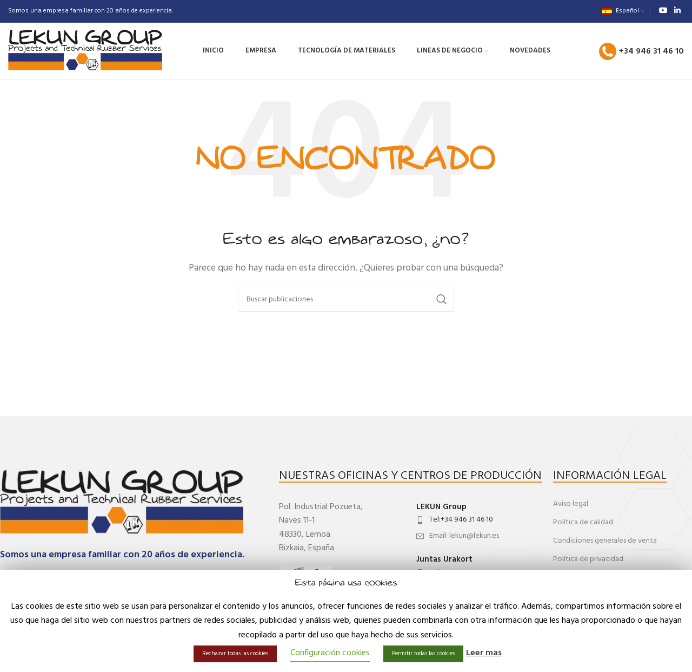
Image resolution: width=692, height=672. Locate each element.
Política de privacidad (588, 559)
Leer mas (484, 653)
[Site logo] (85, 51)
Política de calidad (583, 522)
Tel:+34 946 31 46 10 (461, 519)
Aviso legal (570, 504)
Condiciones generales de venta (605, 541)
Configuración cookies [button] (330, 653)
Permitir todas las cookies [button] (423, 653)
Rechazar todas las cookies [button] (235, 653)
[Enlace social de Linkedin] (677, 11)
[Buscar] (346, 299)
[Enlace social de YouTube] (663, 11)
